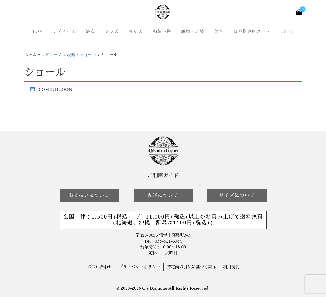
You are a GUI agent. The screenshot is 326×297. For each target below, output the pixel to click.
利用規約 (231, 267)
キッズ (136, 31)
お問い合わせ (99, 267)
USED (287, 31)
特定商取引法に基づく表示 (191, 267)
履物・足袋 (192, 31)
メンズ (112, 31)
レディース (64, 31)
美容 (218, 31)
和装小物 (162, 31)
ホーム (30, 55)
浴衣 (90, 31)
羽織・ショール (81, 55)
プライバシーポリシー (139, 267)
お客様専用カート (251, 31)
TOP (37, 31)
